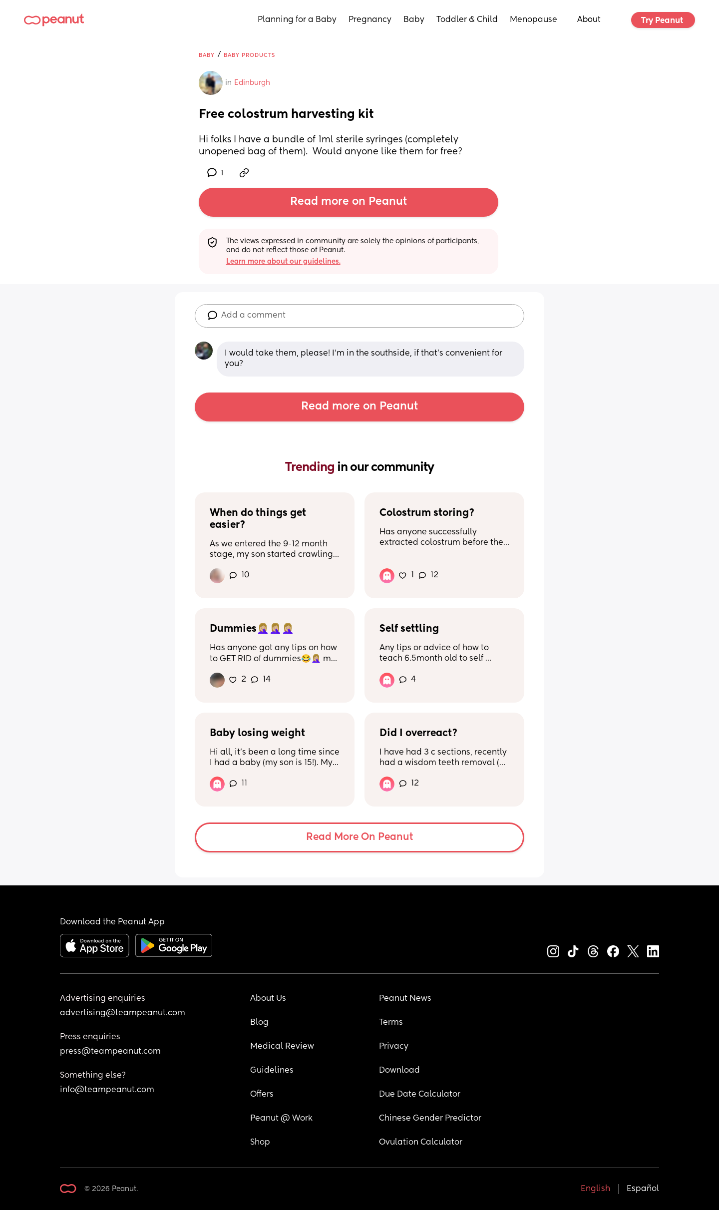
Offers (262, 1095)
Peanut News (405, 999)
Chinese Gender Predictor (430, 1119)
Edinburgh (252, 82)
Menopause (533, 20)
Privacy (393, 1047)
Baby (413, 20)
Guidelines (272, 1071)
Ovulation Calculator (420, 1143)
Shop (260, 1143)
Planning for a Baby (297, 20)
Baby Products (249, 55)
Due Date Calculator (419, 1095)
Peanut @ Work (281, 1119)
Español (643, 1189)
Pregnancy (370, 20)
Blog (259, 1023)
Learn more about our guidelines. (283, 261)
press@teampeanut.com (110, 1052)
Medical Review (282, 1047)
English (595, 1189)
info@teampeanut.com (107, 1090)
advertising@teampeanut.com (122, 1013)
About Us (268, 999)
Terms (391, 1023)
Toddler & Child (467, 20)
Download (399, 1071)
